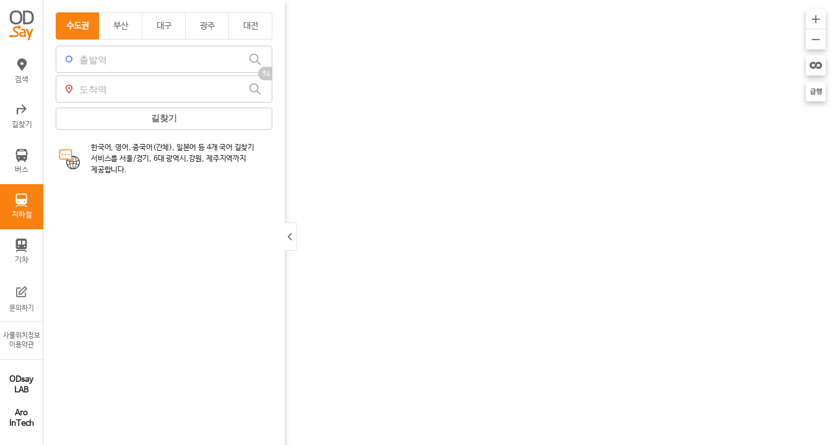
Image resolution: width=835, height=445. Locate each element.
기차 (21, 252)
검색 (21, 71)
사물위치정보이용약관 (21, 340)
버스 (21, 161)
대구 (164, 26)
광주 (207, 26)
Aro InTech (21, 418)
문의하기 (21, 298)
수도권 (77, 26)
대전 (250, 26)
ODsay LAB (21, 385)
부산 (120, 26)
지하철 (22, 206)
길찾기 (22, 116)
